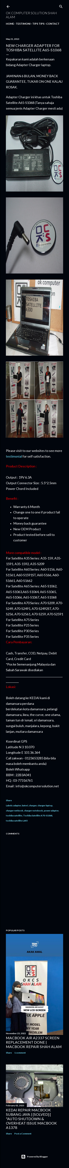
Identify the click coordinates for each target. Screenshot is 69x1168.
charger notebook (33, 810)
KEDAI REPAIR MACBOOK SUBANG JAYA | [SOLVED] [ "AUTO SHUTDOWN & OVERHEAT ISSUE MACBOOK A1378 (31, 1119)
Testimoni (23, 23)
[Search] (61, 5)
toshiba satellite (14, 815)
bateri (25, 805)
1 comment (20, 1052)
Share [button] (9, 800)
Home (10, 23)
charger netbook (14, 810)
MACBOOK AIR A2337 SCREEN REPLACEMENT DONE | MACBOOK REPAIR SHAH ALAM (34, 1042)
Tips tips (38, 23)
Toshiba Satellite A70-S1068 (37, 815)
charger (33, 805)
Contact (52, 23)
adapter (17, 805)
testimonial (14, 456)
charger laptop (45, 805)
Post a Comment (22, 1133)
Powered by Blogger (34, 1156)
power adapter (51, 810)
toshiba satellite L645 (17, 820)
